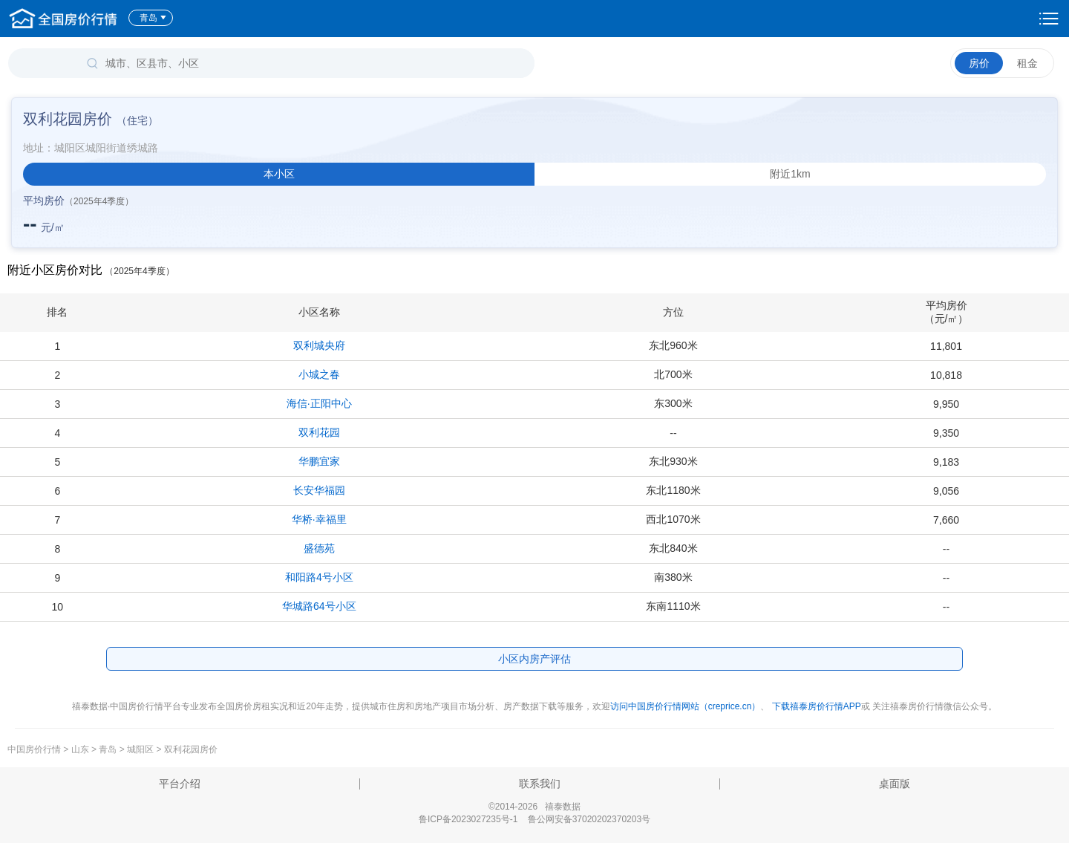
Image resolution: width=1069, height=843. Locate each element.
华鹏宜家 (319, 461)
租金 (1027, 63)
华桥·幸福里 (319, 519)
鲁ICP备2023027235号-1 (468, 819)
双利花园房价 (191, 749)
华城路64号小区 (319, 606)
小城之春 (319, 374)
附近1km (790, 174)
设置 (1049, 18)
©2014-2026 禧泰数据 (534, 806)
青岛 (153, 18)
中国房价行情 (35, 749)
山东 (80, 749)
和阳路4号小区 (319, 577)
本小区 (279, 174)
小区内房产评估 (534, 659)
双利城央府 (319, 345)
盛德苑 (319, 548)
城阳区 (140, 749)
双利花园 (319, 432)
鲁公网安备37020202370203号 (589, 819)
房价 (979, 63)
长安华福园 (319, 490)
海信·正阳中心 (319, 403)
